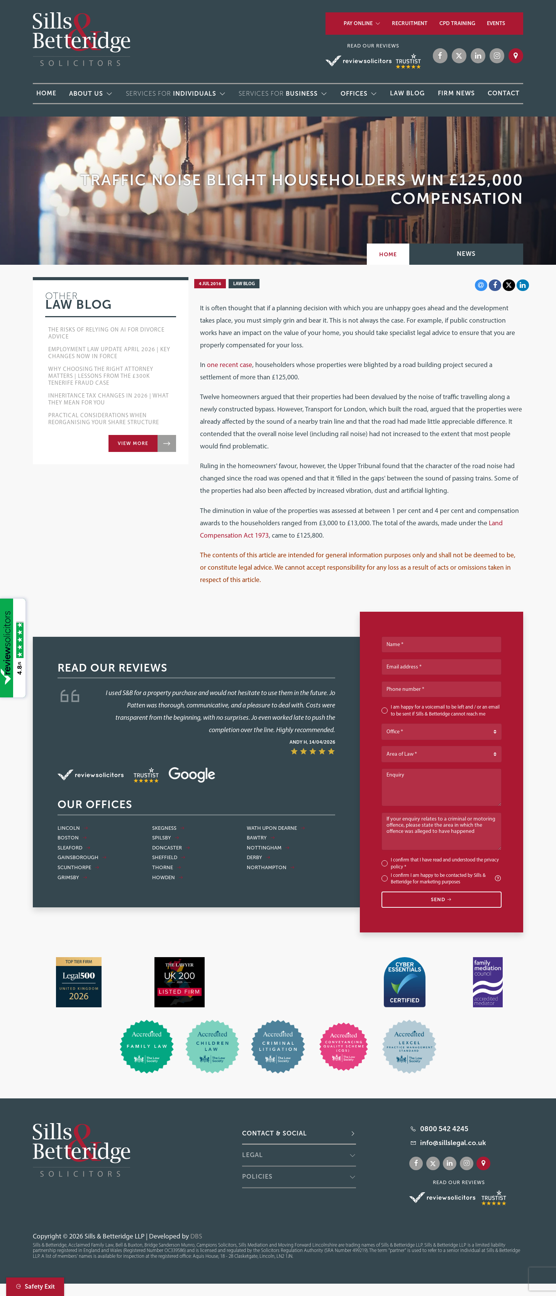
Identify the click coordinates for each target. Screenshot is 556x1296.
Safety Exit (35, 1286)
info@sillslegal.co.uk (453, 1143)
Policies (257, 1176)
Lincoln (73, 828)
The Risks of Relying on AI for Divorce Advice (106, 333)
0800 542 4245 (444, 1129)
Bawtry (261, 838)
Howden (167, 877)
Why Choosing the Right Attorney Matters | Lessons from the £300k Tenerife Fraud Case (100, 375)
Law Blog (244, 283)
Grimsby (73, 877)
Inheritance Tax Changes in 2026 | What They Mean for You (108, 399)
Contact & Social (274, 1133)
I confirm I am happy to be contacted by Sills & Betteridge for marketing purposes (446, 878)
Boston (72, 838)
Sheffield (169, 857)
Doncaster (171, 848)
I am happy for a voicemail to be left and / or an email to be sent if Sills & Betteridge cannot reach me (445, 710)
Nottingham (268, 848)
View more (133, 443)
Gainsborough (82, 857)
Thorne (166, 867)
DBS (196, 1236)
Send (441, 899)
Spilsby (166, 838)
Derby (259, 857)
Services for (171, 93)
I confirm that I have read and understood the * (445, 863)
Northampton (271, 867)
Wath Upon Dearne (276, 828)
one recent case (229, 364)
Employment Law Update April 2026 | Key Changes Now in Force (109, 353)
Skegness (168, 828)
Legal (252, 1155)
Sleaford (74, 848)
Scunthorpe (79, 867)
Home (388, 254)
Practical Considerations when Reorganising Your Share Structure (103, 419)
